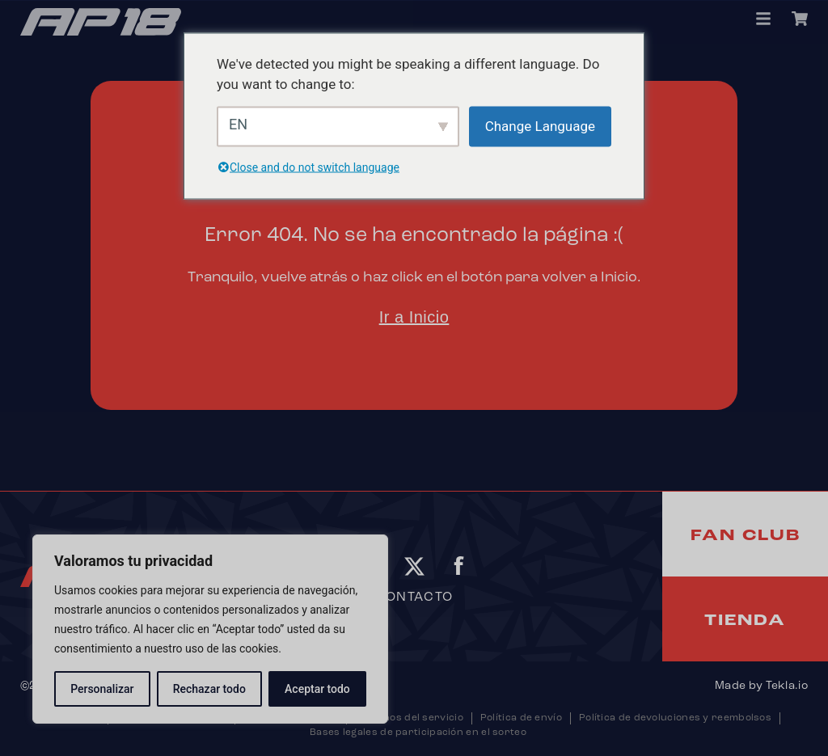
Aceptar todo (317, 688)
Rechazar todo (209, 688)
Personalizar (101, 688)
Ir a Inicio (414, 317)
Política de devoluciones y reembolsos (675, 718)
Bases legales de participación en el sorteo (418, 732)
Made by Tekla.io (761, 686)
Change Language (540, 125)
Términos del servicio (409, 718)
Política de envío (521, 718)
